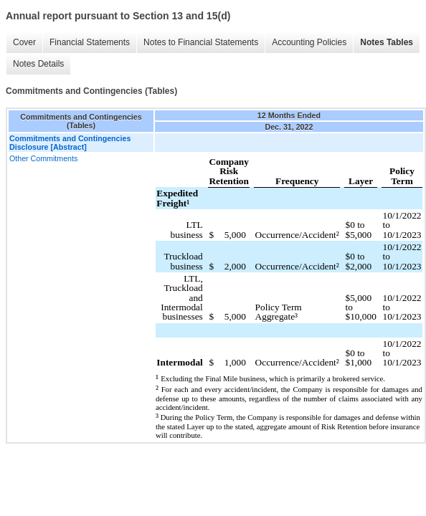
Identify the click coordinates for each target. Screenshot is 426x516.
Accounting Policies (309, 42)
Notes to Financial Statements (200, 42)
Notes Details (38, 64)
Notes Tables (386, 42)
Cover (24, 42)
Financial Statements (89, 42)
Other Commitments (43, 158)
